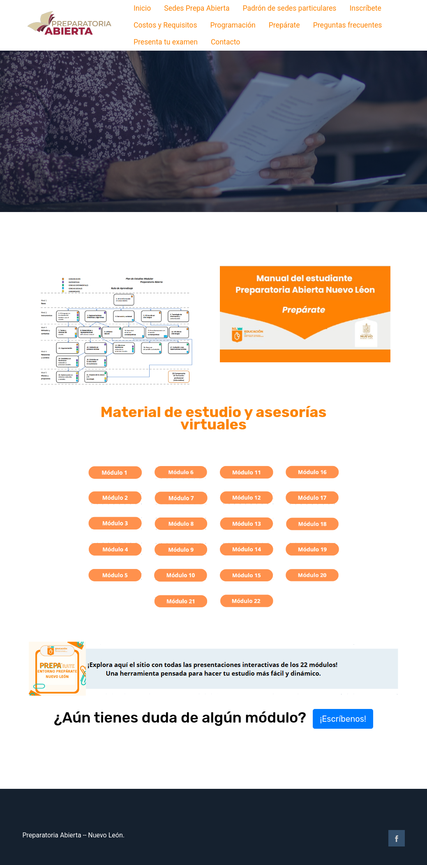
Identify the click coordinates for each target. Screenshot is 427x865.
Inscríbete (365, 8)
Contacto (225, 42)
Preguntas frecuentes (347, 25)
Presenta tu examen (166, 42)
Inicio (142, 8)
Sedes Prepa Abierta (196, 8)
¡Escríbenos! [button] (343, 719)
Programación (232, 25)
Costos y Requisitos (165, 25)
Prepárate (284, 25)
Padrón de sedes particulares (289, 8)
